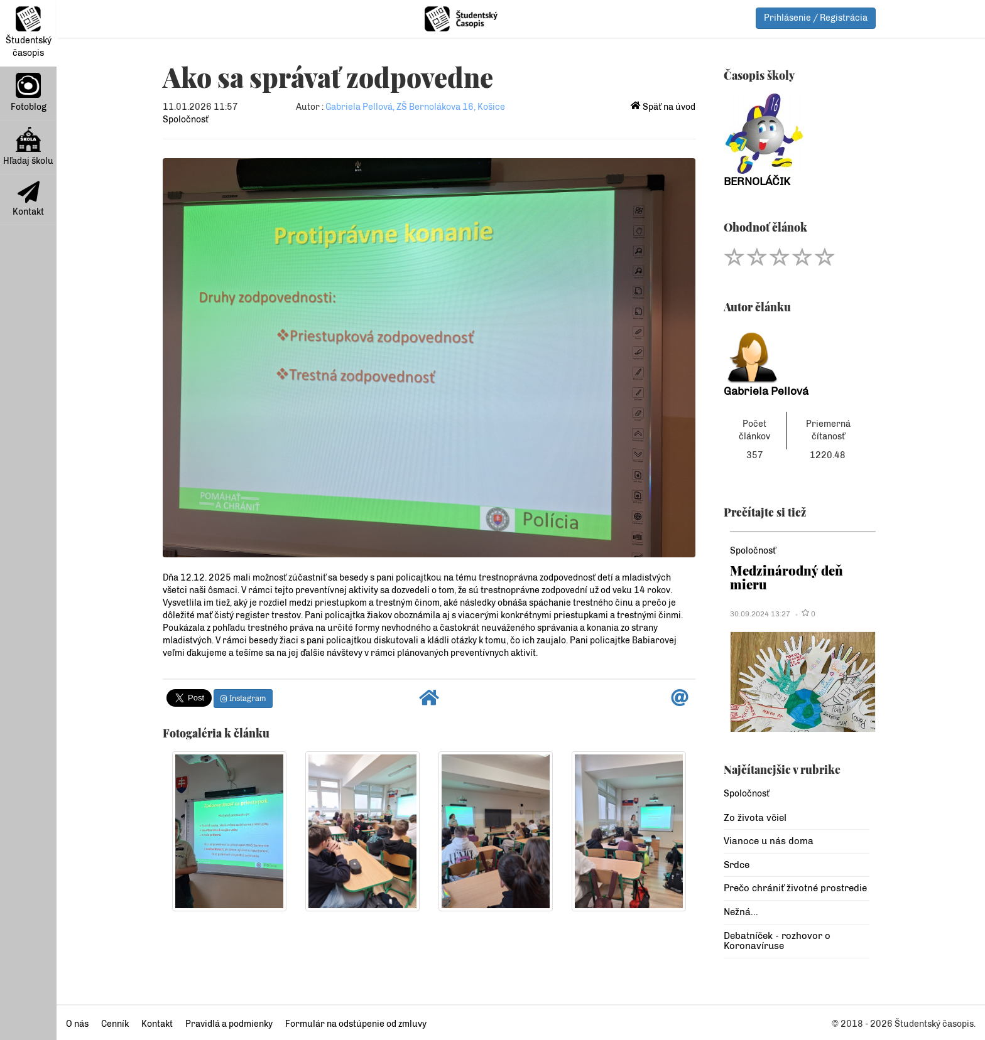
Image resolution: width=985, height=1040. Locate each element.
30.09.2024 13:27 (760, 613)
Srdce (736, 865)
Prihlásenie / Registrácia (816, 18)
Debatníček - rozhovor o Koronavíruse (777, 941)
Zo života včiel (755, 817)
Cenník (115, 1024)
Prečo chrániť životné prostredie (795, 888)
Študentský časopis (29, 32)
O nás (77, 1024)
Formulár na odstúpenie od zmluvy (356, 1024)
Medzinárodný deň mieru (786, 577)
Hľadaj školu (28, 146)
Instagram (243, 698)
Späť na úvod (663, 107)
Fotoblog (28, 92)
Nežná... (741, 912)
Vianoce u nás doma (769, 841)
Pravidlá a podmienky (229, 1024)
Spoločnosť (186, 119)
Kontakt (28, 199)
